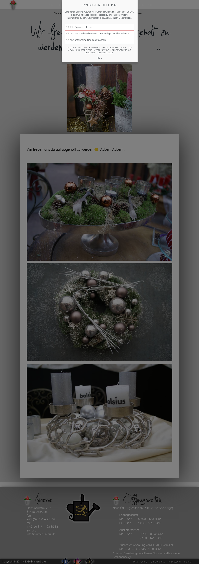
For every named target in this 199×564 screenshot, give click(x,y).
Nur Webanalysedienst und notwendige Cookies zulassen (98, 33)
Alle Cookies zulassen (80, 27)
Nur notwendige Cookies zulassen (86, 40)
